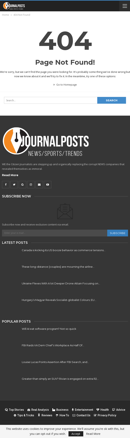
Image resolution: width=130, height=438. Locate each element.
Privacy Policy (105, 415)
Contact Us (81, 415)
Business (60, 409)
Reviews (45, 415)
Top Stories (14, 409)
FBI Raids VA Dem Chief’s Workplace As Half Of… (53, 345)
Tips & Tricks (24, 415)
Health (102, 409)
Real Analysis (38, 409)
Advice (118, 409)
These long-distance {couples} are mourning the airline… (58, 266)
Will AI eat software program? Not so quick (49, 328)
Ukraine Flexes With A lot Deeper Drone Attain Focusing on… (61, 283)
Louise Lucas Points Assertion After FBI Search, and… (55, 362)
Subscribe (117, 233)
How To (62, 415)
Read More (10, 175)
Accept (75, 434)
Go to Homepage (65, 84)
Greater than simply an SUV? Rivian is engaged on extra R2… (60, 378)
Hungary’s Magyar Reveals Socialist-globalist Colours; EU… (59, 299)
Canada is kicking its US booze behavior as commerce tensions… (63, 250)
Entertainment (82, 409)
